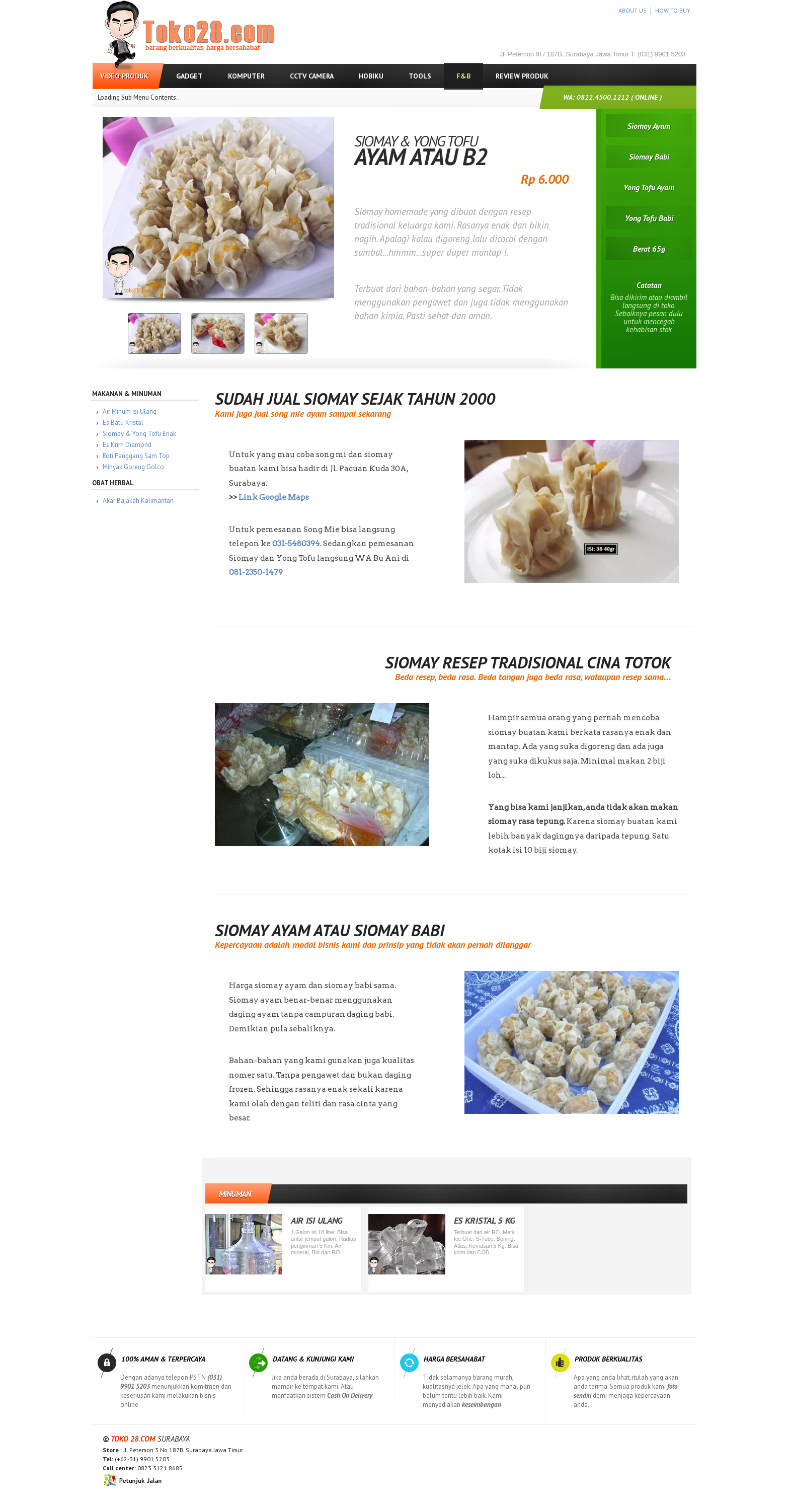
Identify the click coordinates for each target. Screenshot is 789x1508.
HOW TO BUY (672, 10)
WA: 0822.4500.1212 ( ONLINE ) (612, 97)
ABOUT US (632, 10)
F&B (463, 76)
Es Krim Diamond (132, 444)
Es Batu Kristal (128, 422)
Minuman (240, 1194)
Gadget (189, 76)
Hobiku (371, 76)
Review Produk (522, 76)
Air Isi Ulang (322, 1220)
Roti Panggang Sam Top (141, 455)
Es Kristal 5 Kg (490, 1220)
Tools (420, 76)
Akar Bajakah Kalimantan (143, 500)
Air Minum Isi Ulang (135, 411)
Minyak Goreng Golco (138, 467)
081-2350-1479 (261, 572)
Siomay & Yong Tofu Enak (144, 433)
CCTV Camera (312, 76)
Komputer (246, 76)
